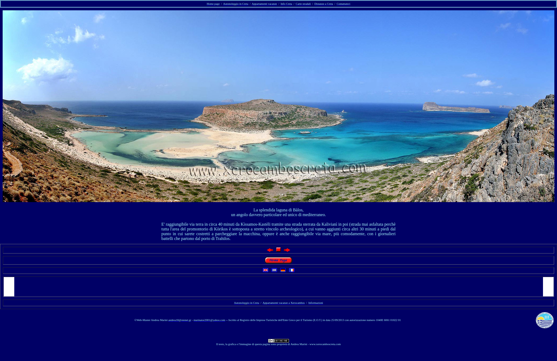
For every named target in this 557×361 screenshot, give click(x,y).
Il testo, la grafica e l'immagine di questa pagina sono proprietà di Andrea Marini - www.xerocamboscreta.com (278, 344)
